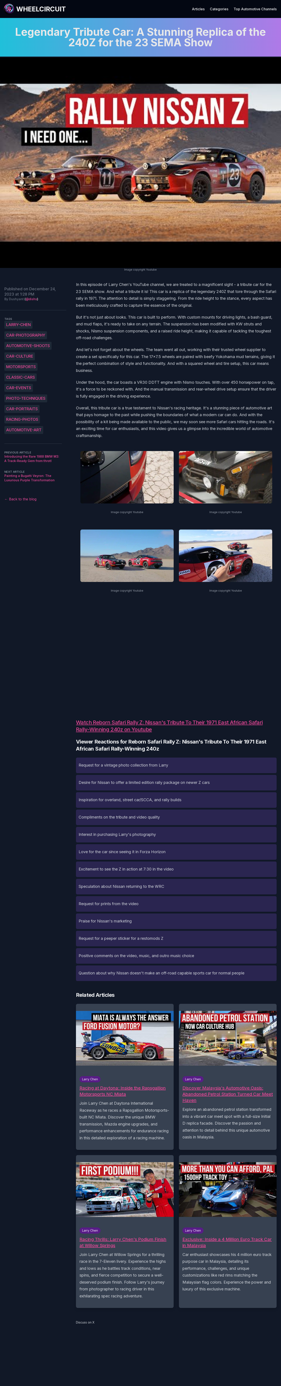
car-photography (25, 335)
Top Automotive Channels (255, 9)
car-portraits (22, 409)
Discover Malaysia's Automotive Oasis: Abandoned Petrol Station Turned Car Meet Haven (227, 1094)
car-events (18, 387)
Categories (219, 9)
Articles (198, 9)
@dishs (31, 299)
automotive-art (23, 430)
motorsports (21, 366)
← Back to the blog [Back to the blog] (20, 499)
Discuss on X (85, 1322)
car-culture (19, 356)
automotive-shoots (28, 345)
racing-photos (22, 419)
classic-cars (20, 377)
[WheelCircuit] (34, 9)
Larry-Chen (18, 324)
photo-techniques (25, 398)
